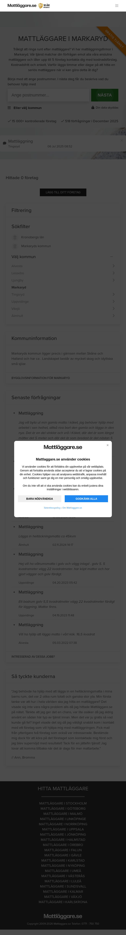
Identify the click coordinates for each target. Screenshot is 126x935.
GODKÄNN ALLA (86, 498)
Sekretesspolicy (52, 507)
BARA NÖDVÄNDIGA (39, 498)
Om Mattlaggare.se (72, 507)
